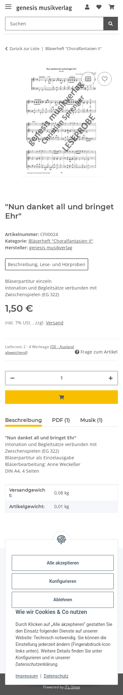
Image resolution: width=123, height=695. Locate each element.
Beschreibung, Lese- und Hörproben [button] (46, 264)
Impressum (27, 676)
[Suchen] (54, 23)
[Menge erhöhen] (111, 378)
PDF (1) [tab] (61, 420)
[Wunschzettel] (99, 7)
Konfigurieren (62, 581)
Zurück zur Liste (24, 48)
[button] (87, 7)
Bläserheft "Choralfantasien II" (61, 241)
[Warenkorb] (111, 7)
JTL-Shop (72, 687)
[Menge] (61, 378)
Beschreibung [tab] (23, 420)
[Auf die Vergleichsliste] (88, 79)
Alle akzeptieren (63, 562)
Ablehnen (62, 599)
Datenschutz (56, 676)
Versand (54, 323)
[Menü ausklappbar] (8, 4)
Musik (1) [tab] (91, 420)
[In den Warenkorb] (61, 397)
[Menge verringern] (12, 378)
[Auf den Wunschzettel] (105, 79)
